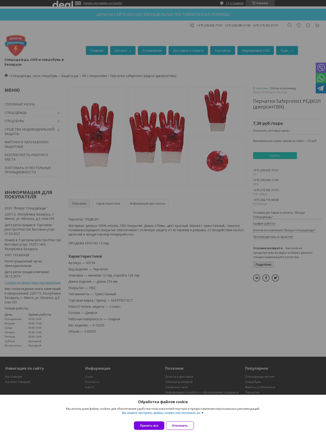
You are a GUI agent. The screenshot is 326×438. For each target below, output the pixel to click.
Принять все (149, 425)
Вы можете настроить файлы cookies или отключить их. (161, 415)
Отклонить (182, 425)
